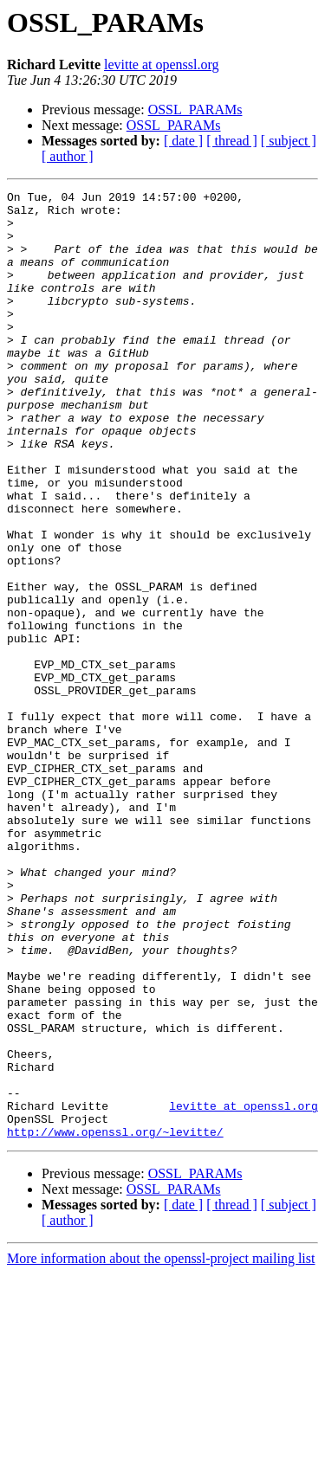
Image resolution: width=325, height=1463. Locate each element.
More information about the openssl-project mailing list (161, 1447)
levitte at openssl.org (161, 64)
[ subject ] (288, 140)
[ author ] (68, 156)
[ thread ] (231, 140)
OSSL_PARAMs (195, 109)
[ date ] (183, 140)
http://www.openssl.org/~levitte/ (115, 1321)
